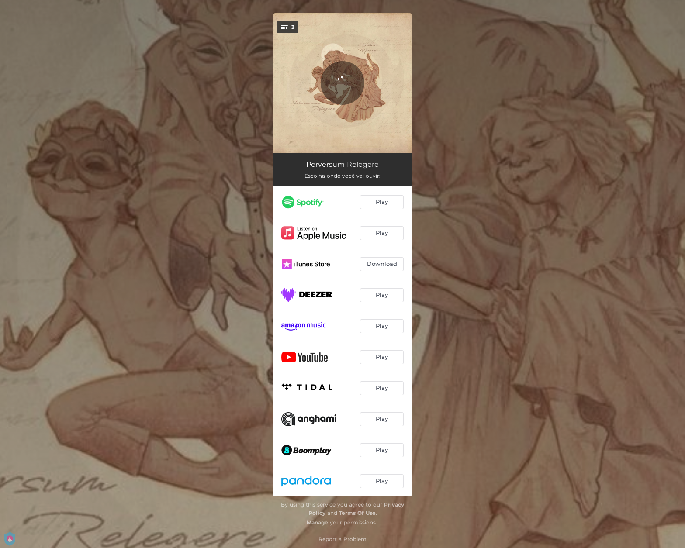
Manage (317, 522)
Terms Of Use (357, 513)
